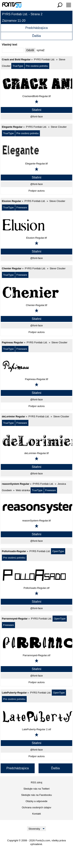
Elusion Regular (11, 201)
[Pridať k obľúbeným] (36, 101)
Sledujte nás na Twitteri (36, 788)
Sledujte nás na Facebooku (36, 794)
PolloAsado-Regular (14, 551)
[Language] (36, 828)
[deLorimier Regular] (36, 440)
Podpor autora (36, 190)
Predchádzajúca (36, 27)
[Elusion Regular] (36, 225)
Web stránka (23, 490)
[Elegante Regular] (36, 151)
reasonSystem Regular (15, 483)
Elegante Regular (12, 126)
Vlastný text (9, 44)
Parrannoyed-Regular (15, 618)
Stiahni (36, 110)
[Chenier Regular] (36, 292)
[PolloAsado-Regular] (36, 575)
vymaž (40, 50)
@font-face (36, 116)
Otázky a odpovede (36, 801)
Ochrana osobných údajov (36, 807)
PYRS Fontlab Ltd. (44, 59)
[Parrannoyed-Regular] (36, 642)
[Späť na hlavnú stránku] (11, 5)
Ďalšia (36, 35)
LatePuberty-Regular (14, 692)
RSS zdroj (36, 782)
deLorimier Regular (13, 416)
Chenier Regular (11, 268)
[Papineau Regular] (36, 366)
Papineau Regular (12, 342)
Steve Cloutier (59, 126)
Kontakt (36, 813)
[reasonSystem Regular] (36, 508)
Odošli (30, 50)
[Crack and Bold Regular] (36, 83)
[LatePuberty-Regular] (36, 716)
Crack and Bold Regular (16, 59)
